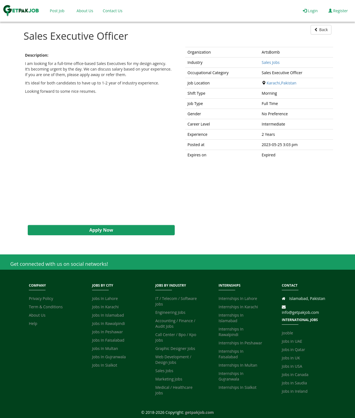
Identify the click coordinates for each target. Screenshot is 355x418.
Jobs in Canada (295, 374)
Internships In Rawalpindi (231, 331)
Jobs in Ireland (295, 391)
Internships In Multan (238, 365)
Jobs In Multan (105, 348)
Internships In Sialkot (238, 387)
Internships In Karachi (238, 306)
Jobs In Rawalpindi (108, 323)
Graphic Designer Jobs (175, 348)
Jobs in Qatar (293, 349)
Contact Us (113, 10)
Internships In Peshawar (240, 343)
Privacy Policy (41, 298)
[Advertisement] (98, 159)
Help (33, 323)
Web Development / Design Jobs (173, 359)
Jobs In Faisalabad (108, 340)
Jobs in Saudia (294, 383)
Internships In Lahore (238, 298)
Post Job (57, 10)
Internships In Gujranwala (231, 376)
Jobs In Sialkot (104, 365)
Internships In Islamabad (231, 317)
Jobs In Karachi (105, 306)
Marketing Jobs (168, 379)
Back (321, 29)
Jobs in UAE (292, 341)
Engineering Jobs (170, 312)
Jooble (287, 333)
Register (338, 10)
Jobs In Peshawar (107, 331)
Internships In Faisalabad (231, 354)
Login (310, 10)
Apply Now (101, 230)
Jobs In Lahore (105, 298)
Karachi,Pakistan (281, 83)
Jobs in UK (291, 358)
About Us (85, 10)
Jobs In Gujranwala (109, 356)
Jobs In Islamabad (108, 315)
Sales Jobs (271, 62)
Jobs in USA (292, 366)
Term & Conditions (46, 306)
